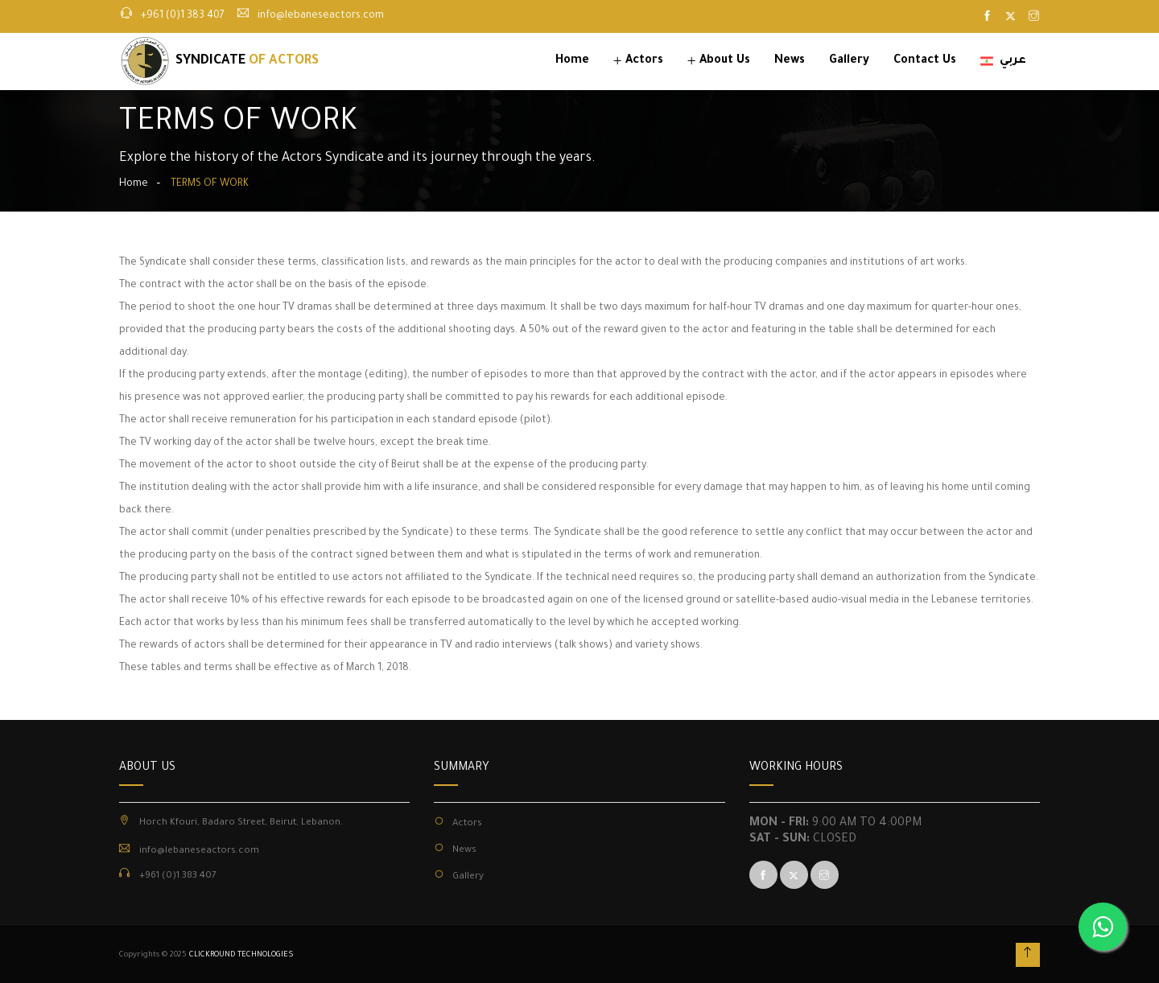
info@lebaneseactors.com (321, 16)
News (789, 61)
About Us (724, 61)
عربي (1003, 61)
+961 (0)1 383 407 (183, 16)
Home (572, 61)
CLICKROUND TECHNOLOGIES (241, 955)
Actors (644, 61)
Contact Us (924, 61)
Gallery (849, 61)
